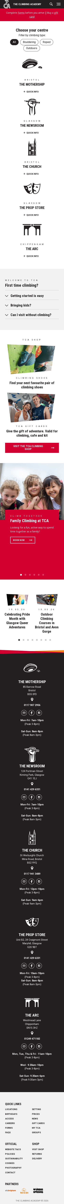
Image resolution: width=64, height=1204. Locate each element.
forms (21, 12)
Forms (9, 1128)
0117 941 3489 (32, 873)
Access (9, 1118)
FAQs (8, 1132)
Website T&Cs (13, 1149)
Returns (37, 1154)
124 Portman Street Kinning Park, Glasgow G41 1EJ (32, 775)
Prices (36, 1114)
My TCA (36, 1128)
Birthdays (11, 1114)
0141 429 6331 (32, 789)
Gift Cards (38, 1123)
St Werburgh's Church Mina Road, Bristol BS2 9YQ (32, 859)
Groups (36, 1132)
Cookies (9, 1163)
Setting (36, 1109)
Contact (10, 1172)
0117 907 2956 (32, 705)
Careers (10, 1123)
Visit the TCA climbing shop (28, 448)
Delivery (37, 1158)
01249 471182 (32, 1038)
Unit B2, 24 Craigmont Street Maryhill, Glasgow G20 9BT (32, 943)
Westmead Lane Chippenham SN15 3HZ (32, 1024)
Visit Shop (38, 1149)
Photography (13, 1167)
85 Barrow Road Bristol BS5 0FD (32, 690)
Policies (10, 1154)
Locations (11, 1109)
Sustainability (14, 1158)
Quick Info (32, 91)
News (35, 1118)
